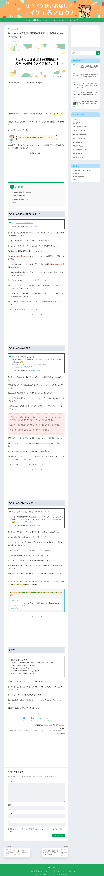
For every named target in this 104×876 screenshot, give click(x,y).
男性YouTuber (77, 154)
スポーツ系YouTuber (80, 139)
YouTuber (21, 730)
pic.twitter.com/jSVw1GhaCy (25, 522)
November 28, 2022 (35, 525)
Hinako (13, 730)
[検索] (98, 53)
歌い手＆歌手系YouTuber (81, 150)
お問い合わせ (37, 20)
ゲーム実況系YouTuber (80, 135)
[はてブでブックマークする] (40, 719)
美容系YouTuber (59, 725)
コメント (12, 781)
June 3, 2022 (32, 226)
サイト (10, 821)
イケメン (43, 730)
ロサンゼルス (52, 730)
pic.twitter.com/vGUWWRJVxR (22, 367)
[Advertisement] (36, 98)
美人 (59, 733)
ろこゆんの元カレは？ (18, 195)
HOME (52, 867)
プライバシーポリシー (60, 20)
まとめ (13, 202)
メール (11, 813)
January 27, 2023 (34, 370)
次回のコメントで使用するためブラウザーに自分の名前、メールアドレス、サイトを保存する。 (37, 830)
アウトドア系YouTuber (80, 127)
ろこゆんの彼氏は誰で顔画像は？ (21, 192)
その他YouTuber (78, 123)
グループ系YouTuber (80, 131)
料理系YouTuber (78, 146)
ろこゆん (35, 730)
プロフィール (47, 20)
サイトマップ (74, 20)
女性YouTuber (48, 725)
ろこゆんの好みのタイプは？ (20, 199)
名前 (10, 805)
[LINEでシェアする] (48, 718)
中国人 (61, 730)
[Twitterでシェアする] (24, 719)
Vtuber (75, 119)
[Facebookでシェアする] (32, 719)
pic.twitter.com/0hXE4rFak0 (25, 223)
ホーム (28, 20)
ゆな (28, 730)
